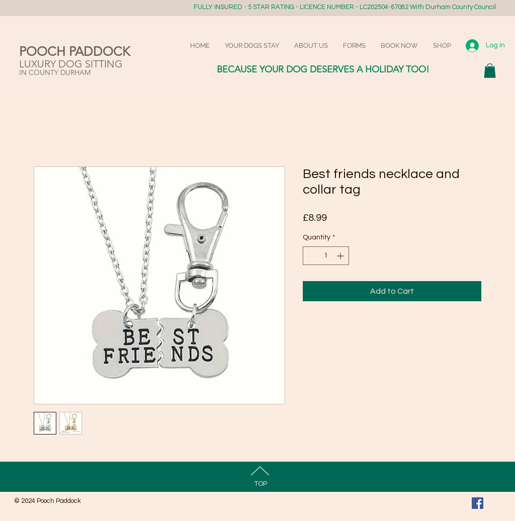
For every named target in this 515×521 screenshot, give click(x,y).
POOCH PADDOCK (74, 51)
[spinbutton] (326, 256)
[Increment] (341, 256)
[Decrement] (310, 256)
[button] (490, 70)
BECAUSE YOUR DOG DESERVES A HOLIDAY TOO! (323, 69)
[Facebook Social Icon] (477, 503)
